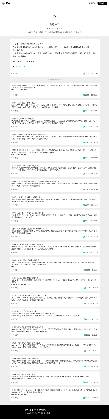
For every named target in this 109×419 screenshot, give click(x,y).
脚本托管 (92, 3)
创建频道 (102, 3)
